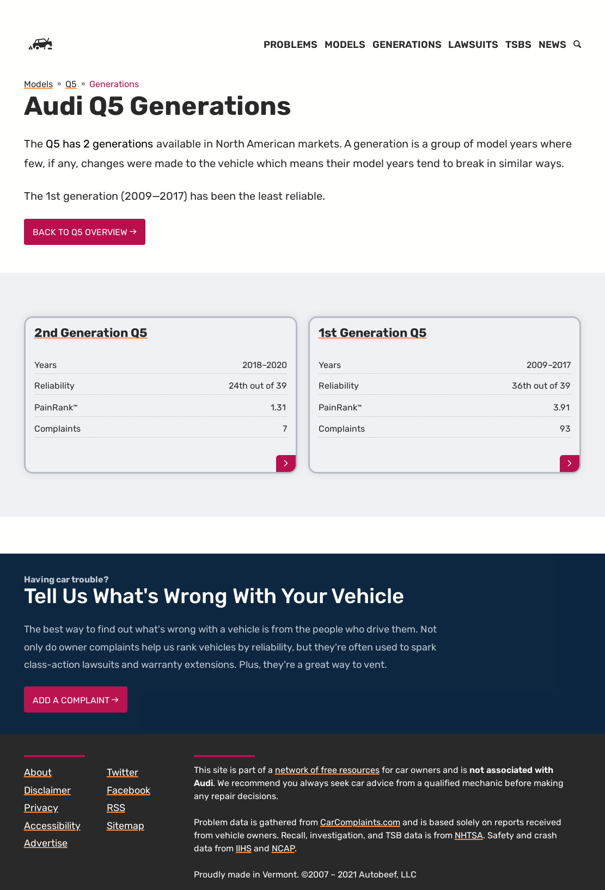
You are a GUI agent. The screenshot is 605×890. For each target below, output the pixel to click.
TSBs (518, 45)
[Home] (40, 44)
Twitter (122, 772)
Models (345, 45)
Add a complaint (76, 700)
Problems (290, 45)
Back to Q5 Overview (85, 232)
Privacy (41, 808)
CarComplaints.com (360, 822)
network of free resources (327, 770)
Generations (407, 45)
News (552, 45)
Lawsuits (473, 45)
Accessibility (52, 826)
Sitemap (125, 826)
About (38, 772)
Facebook (128, 790)
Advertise (46, 843)
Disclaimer (47, 790)
